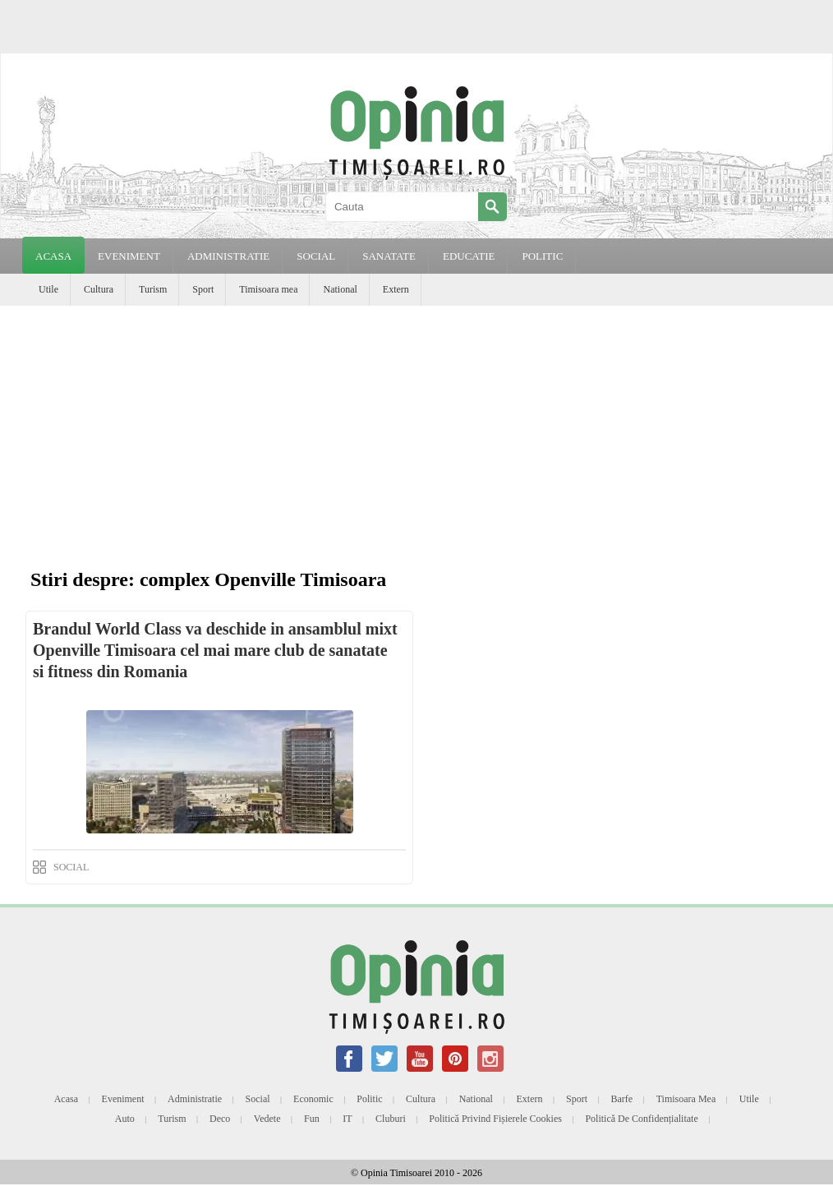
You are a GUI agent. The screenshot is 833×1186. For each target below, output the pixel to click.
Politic (369, 1099)
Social (258, 1099)
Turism (153, 289)
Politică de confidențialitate (641, 1118)
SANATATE (389, 256)
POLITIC (542, 256)
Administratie (195, 1099)
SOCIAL (316, 256)
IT (347, 1118)
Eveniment (123, 1099)
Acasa (53, 256)
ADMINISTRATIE (228, 256)
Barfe (622, 1099)
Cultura (98, 289)
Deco (219, 1118)
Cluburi (390, 1118)
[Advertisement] (416, 429)
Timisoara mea (268, 289)
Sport (203, 289)
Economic (313, 1099)
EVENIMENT (129, 256)
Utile (48, 289)
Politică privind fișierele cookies (495, 1118)
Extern (396, 289)
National (340, 289)
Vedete (267, 1118)
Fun (312, 1118)
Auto (125, 1118)
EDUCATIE (469, 256)
